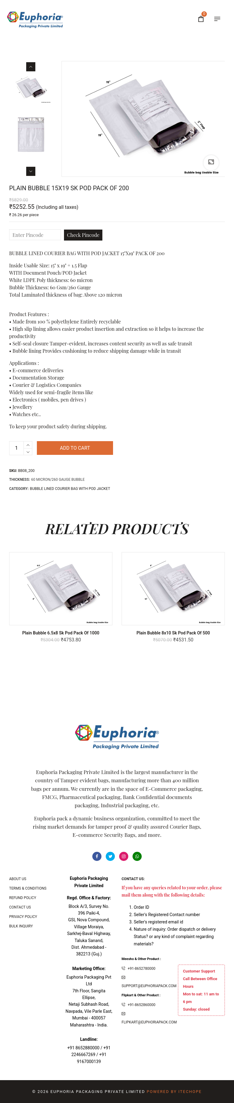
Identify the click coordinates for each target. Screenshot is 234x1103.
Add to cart (75, 448)
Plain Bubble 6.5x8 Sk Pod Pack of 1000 (60, 632)
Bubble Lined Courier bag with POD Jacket (70, 489)
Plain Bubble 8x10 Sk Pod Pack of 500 (173, 632)
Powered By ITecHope (174, 1091)
